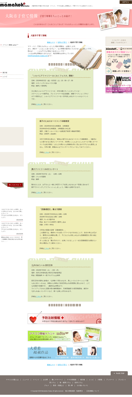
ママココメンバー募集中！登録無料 (12, 102)
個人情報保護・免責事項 (74, 391)
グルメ (12, 130)
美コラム (12, 155)
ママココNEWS (12, 41)
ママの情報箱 (12, 57)
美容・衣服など (12, 134)
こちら (38, 104)
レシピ (12, 77)
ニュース (26, 380)
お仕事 (45, 380)
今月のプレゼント (12, 89)
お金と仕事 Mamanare (12, 37)
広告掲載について (92, 391)
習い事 (12, 138)
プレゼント (122, 380)
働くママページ (12, 53)
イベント (36, 380)
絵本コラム (12, 163)
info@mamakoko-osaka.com (38, 56)
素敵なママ (51, 42)
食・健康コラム (12, 159)
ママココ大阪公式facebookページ (12, 248)
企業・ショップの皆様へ (12, 93)
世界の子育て (62, 42)
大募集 (12, 81)
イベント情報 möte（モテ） (12, 45)
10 (74, 64)
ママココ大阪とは (12, 33)
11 (77, 64)
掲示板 (12, 73)
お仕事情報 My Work (12, 49)
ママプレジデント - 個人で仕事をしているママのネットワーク (12, 114)
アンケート (12, 85)
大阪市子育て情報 (76, 42)
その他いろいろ (12, 142)
